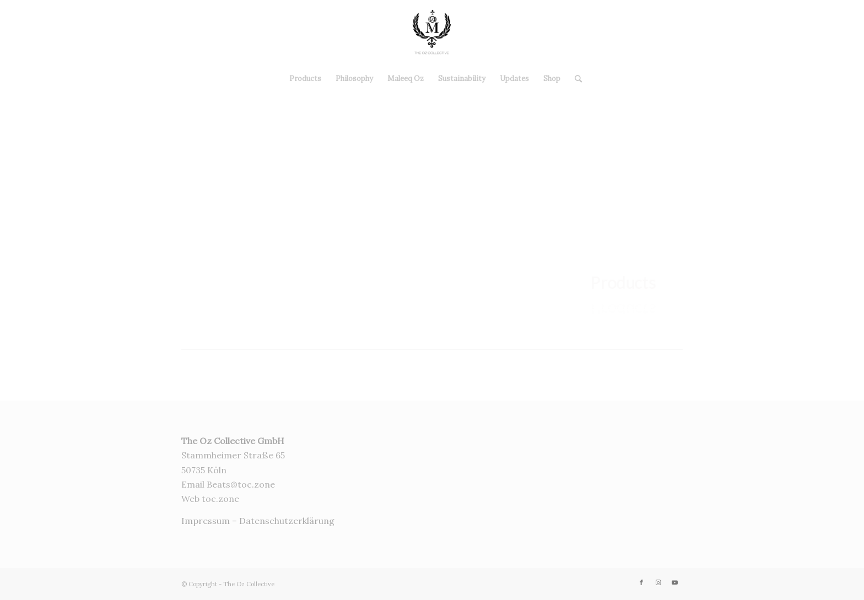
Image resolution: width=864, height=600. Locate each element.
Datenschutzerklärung (286, 520)
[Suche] (575, 79)
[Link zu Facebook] (805, 32)
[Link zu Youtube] (838, 32)
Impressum (205, 520)
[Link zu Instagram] (822, 32)
